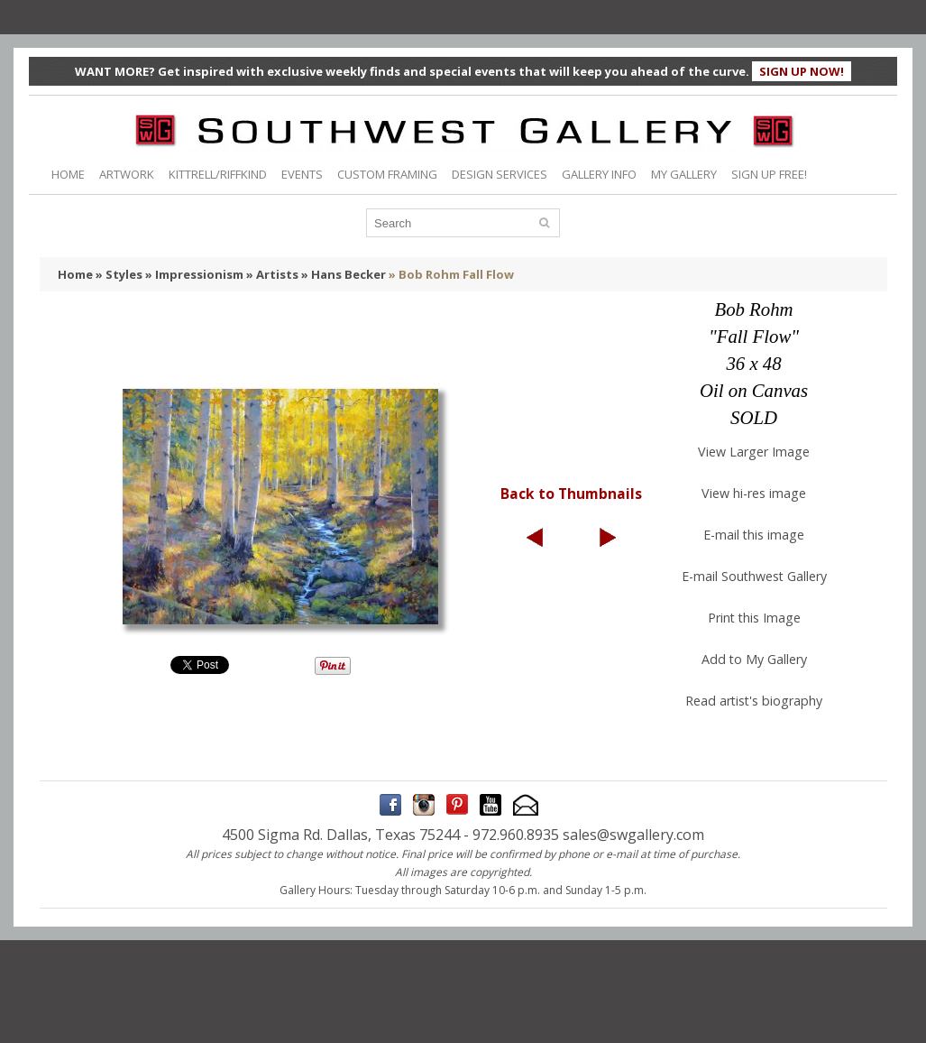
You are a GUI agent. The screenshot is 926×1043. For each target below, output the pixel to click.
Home (75, 274)
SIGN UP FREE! (769, 174)
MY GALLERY (684, 174)
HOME (68, 174)
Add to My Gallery (754, 659)
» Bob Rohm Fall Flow (451, 274)
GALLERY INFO (599, 174)
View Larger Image (754, 451)
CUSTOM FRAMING (387, 174)
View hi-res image (753, 493)
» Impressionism (194, 274)
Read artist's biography (753, 700)
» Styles (119, 274)
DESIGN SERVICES (499, 174)
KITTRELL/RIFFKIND (218, 174)
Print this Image (754, 617)
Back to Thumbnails (571, 493)
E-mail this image (753, 534)
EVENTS (302, 174)
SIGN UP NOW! (801, 71)
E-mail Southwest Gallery (754, 576)
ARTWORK (126, 174)
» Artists (272, 274)
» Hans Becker (343, 274)
